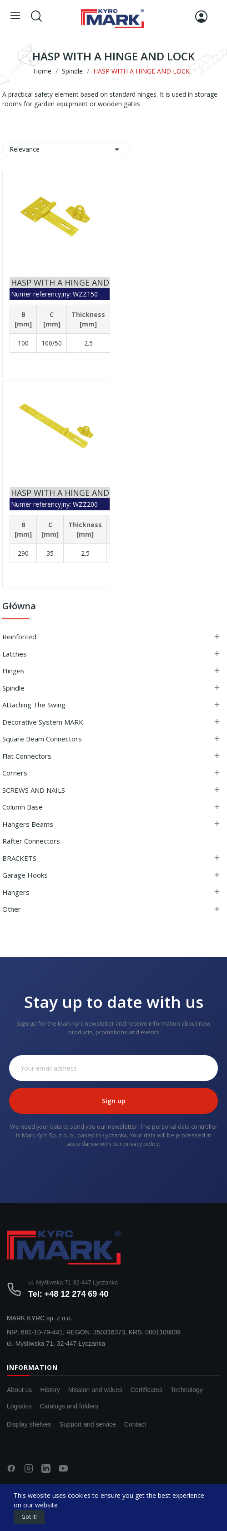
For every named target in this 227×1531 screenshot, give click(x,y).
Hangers (16, 892)
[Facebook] (11, 1468)
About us (19, 1389)
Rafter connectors (31, 840)
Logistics (19, 1406)
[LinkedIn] (45, 1468)
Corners (14, 772)
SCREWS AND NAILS (33, 790)
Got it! (29, 1517)
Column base (22, 806)
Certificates (146, 1389)
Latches (14, 653)
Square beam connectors (42, 738)
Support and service (87, 1424)
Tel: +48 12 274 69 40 (68, 1294)
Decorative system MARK (42, 721)
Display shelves (29, 1424)
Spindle (13, 687)
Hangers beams (27, 824)
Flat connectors (26, 756)
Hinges (13, 670)
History (50, 1389)
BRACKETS (19, 858)
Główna (19, 607)
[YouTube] (63, 1468)
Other (11, 909)
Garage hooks (25, 874)
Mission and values (95, 1389)
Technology (187, 1389)
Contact (135, 1424)
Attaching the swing (34, 704)
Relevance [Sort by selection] (66, 149)
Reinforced (19, 636)
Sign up (114, 1100)
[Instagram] (28, 1468)
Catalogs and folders (69, 1406)
